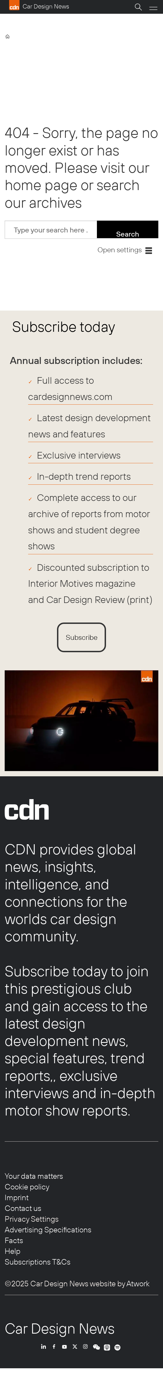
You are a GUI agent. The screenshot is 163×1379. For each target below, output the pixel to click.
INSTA (87, 1353)
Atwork (137, 1283)
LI (45, 1353)
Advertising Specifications (48, 1229)
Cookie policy (27, 1186)
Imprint (17, 1197)
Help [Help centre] (12, 1251)
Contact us (23, 1208)
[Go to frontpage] (38, 5)
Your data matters (34, 1176)
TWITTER (76, 1353)
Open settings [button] (119, 249)
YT (66, 1353)
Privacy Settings (32, 1219)
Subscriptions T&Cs (37, 1261)
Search (127, 233)
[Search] (138, 7)
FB (55, 1353)
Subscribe (81, 637)
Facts (14, 1240)
